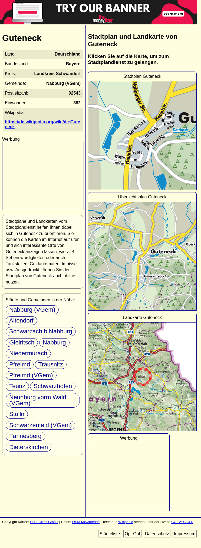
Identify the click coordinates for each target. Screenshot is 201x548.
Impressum (184, 533)
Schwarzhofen (53, 386)
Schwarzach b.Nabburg (40, 331)
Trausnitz (50, 364)
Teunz (17, 386)
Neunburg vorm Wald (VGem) (37, 400)
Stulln (16, 414)
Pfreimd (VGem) (31, 375)
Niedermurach (28, 353)
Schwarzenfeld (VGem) (40, 425)
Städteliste (110, 533)
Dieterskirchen (28, 447)
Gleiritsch (21, 342)
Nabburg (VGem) (32, 309)
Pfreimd (19, 364)
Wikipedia (125, 522)
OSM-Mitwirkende (86, 522)
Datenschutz (157, 533)
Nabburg (54, 342)
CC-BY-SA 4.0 (182, 522)
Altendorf (21, 320)
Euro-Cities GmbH (44, 522)
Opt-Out (132, 533)
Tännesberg (25, 436)
